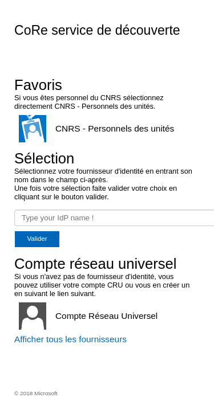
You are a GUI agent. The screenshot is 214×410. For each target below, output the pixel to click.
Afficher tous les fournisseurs (70, 339)
